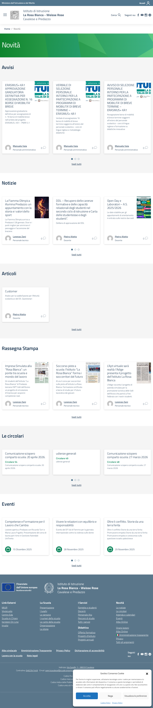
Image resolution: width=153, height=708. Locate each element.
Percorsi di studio (86, 618)
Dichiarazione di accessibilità (89, 650)
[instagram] (146, 15)
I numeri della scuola (50, 618)
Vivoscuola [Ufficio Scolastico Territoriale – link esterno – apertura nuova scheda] (7, 611)
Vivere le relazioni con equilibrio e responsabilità (76, 523)
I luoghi (43, 611)
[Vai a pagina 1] (72, 159)
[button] (147, 673)
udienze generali (66, 453)
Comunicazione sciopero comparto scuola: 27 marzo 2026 (127, 455)
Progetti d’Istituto (86, 636)
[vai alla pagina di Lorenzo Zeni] (19, 236)
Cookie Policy (106, 702)
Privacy (119, 638)
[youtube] (142, 15)
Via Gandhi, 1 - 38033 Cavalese (80, 667)
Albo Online (122, 622)
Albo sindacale (9, 650)
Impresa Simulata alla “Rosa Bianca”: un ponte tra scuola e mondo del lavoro (18, 371)
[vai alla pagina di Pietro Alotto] (70, 236)
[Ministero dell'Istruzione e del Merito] (18, 2)
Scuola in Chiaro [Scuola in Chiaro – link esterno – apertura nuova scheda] (10, 618)
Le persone (45, 615)
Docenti (82, 611)
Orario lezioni (122, 628)
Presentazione (47, 607)
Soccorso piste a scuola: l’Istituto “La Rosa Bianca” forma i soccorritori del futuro (69, 371)
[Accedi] (145, 3)
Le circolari (121, 611)
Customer (11, 291)
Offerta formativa (86, 632)
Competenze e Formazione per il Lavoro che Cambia (25, 523)
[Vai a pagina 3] (78, 159)
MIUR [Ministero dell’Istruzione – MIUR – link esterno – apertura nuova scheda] (4, 607)
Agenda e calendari (125, 615)
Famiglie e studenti (87, 607)
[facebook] (138, 15)
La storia (44, 629)
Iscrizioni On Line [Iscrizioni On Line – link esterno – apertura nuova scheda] (10, 622)
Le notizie (121, 607)
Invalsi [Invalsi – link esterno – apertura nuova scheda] (5, 625)
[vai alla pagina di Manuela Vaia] (20, 146)
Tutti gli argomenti (125, 642)
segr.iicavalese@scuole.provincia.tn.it (61, 670)
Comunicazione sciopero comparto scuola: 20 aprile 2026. (25, 455)
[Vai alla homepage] (14, 15)
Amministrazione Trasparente (36, 650)
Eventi (119, 618)
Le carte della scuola (50, 622)
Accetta (87, 696)
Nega (110, 696)
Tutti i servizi (84, 622)
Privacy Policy (117, 702)
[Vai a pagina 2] (75, 159)
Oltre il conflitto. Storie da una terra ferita (125, 523)
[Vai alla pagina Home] (7, 29)
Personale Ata (85, 615)
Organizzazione (47, 625)
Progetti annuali (86, 639)
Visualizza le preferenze (135, 696)
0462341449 (32, 670)
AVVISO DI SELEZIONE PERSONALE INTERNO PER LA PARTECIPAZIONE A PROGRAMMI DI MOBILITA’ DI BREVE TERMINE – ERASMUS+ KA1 (120, 97)
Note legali (32, 655)
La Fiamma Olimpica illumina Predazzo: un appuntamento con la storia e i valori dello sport (18, 207)
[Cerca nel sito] (116, 15)
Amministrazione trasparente (132, 635)
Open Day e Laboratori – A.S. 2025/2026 (117, 204)
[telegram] (150, 15)
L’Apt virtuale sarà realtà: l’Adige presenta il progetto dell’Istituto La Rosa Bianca (119, 373)
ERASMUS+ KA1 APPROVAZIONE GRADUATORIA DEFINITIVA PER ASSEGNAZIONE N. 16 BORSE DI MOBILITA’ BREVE (18, 96)
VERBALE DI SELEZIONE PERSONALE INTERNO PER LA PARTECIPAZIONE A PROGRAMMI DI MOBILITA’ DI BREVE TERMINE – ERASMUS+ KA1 (68, 99)
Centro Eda (7, 615)
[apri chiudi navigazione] (5, 15)
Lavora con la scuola (12, 655)
